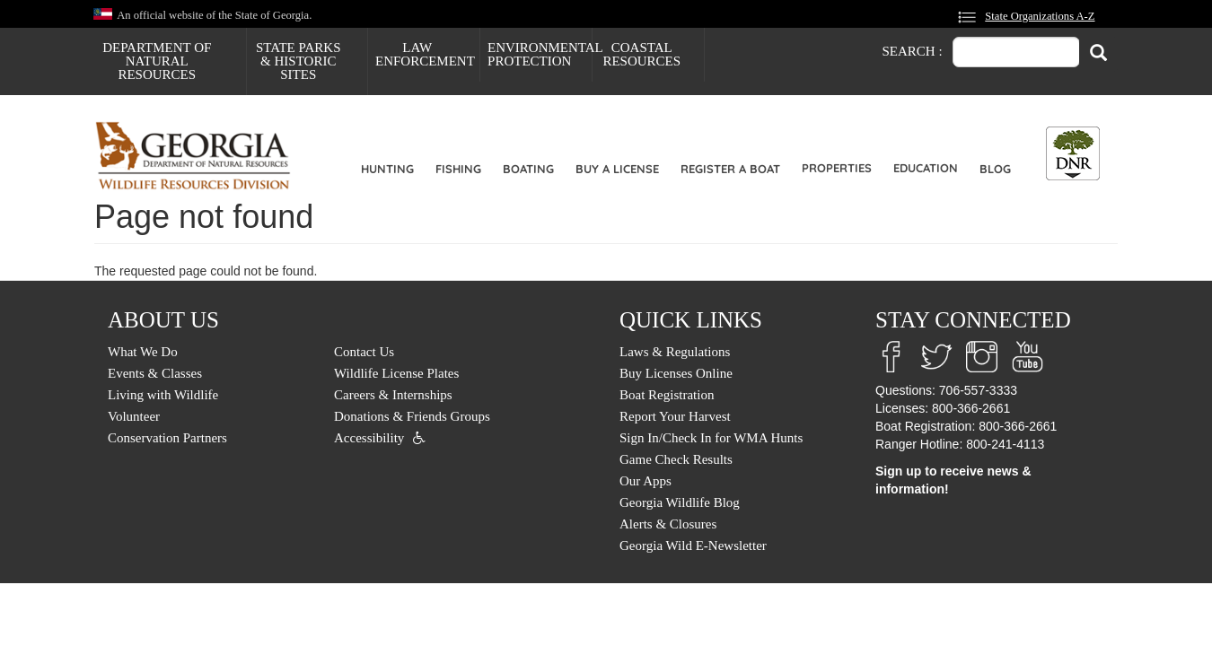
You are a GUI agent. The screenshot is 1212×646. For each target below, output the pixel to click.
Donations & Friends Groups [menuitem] (412, 416)
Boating (528, 169)
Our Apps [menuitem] (645, 481)
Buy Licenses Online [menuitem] (676, 373)
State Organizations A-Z (1039, 16)
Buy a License (617, 169)
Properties (837, 168)
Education (925, 168)
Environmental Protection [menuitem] (539, 54)
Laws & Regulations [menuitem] (674, 352)
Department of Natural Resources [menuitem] (156, 61)
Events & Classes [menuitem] (155, 373)
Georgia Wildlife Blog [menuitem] (679, 502)
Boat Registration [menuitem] (666, 395)
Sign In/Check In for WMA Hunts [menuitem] (711, 438)
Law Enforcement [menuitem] (425, 54)
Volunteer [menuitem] (134, 416)
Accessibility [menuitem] (369, 438)
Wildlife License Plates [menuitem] (396, 373)
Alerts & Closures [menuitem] (667, 524)
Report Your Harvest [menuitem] (675, 416)
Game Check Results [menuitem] (676, 459)
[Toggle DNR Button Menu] (1073, 153)
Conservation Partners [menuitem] (167, 438)
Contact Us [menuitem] (364, 352)
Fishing (458, 169)
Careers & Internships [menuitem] (393, 395)
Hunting (387, 169)
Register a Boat (730, 169)
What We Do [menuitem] (143, 352)
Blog (995, 169)
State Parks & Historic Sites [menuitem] (298, 61)
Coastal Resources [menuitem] (641, 54)
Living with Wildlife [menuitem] (163, 395)
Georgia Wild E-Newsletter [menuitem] (693, 545)
